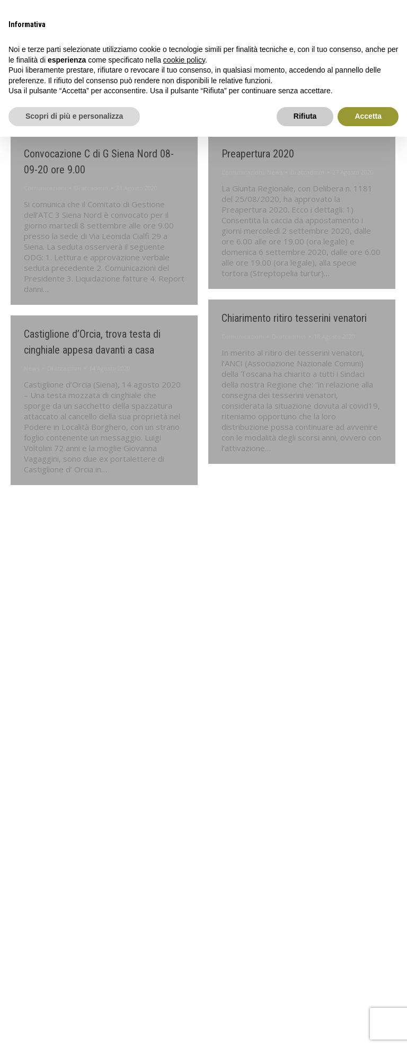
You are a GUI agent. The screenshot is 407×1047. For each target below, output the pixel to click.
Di (91, 188)
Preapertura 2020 (258, 153)
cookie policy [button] (184, 60)
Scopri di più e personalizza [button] (74, 116)
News (274, 172)
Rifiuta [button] (305, 116)
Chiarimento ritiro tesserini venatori (294, 318)
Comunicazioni (45, 188)
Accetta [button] (368, 116)
